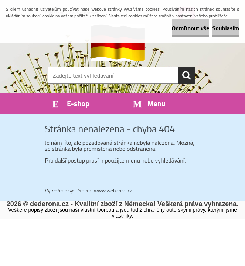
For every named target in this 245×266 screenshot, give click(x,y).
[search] (186, 75)
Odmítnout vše (191, 28)
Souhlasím (225, 28)
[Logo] (118, 42)
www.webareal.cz (113, 190)
